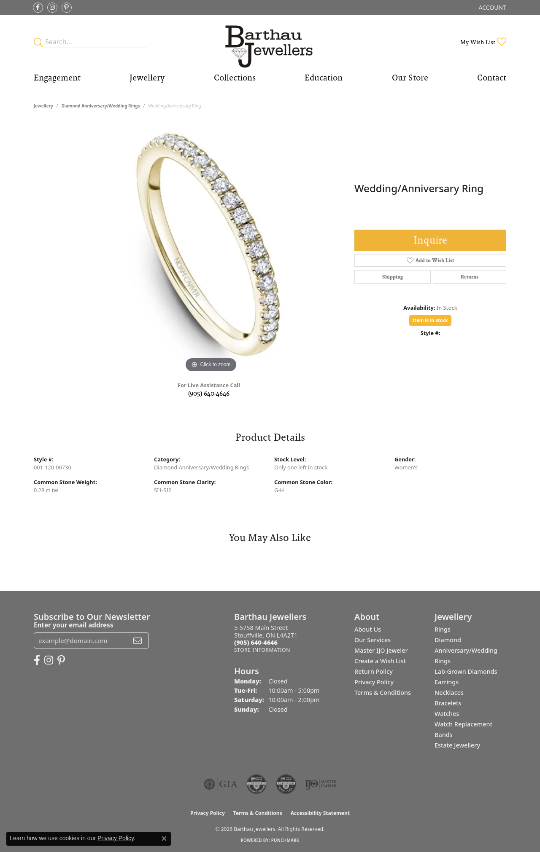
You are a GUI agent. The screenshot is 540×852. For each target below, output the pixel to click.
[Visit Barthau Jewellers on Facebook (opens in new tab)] (38, 8)
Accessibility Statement (320, 813)
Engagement (57, 77)
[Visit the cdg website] (256, 784)
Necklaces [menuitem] (449, 693)
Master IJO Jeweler (381, 650)
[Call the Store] (256, 642)
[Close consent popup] (164, 838)
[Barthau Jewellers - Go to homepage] (270, 42)
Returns (469, 277)
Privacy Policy (374, 682)
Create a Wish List (380, 661)
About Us (367, 629)
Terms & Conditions (382, 693)
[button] (491, 7)
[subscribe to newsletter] (137, 640)
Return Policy (373, 671)
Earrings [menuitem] (447, 682)
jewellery (43, 106)
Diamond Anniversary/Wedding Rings (100, 106)
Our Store (410, 77)
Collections (235, 77)
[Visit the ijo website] (321, 784)
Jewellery (147, 77)
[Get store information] (262, 650)
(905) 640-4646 (209, 393)
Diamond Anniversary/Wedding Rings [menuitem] (466, 650)
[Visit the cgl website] (286, 784)
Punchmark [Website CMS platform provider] (285, 840)
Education (324, 77)
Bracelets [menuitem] (448, 703)
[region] (211, 248)
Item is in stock (430, 320)
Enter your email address (73, 625)
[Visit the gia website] (221, 784)
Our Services (372, 640)
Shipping (392, 277)
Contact (491, 77)
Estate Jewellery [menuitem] (457, 745)
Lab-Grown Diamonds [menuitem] (466, 671)
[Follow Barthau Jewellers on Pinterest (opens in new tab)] (67, 8)
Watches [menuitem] (447, 714)
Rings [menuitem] (443, 629)
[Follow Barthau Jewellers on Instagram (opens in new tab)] (52, 8)
